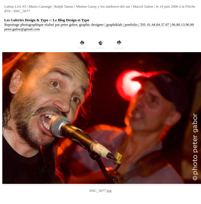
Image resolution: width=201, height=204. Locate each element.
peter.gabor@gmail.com (22, 29)
